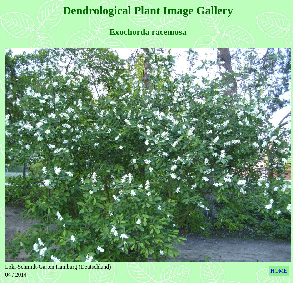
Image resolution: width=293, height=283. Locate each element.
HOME (278, 271)
